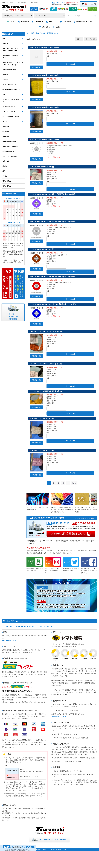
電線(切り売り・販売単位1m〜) (10, 56)
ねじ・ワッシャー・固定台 (11, 116)
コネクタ (5, 43)
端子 (4, 38)
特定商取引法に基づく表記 (82, 21)
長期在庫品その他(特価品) (10, 146)
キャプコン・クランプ (9, 111)
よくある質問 (65, 21)
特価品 (5, 166)
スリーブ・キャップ (9, 106)
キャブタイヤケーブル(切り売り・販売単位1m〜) (10, 49)
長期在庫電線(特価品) (9, 70)
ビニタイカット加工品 (9, 84)
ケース (5, 94)
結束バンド (6, 126)
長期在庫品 (6, 136)
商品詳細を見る (36, 67)
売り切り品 (6, 131)
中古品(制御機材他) (8, 151)
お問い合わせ (44, 27)
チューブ (5, 79)
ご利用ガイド (37, 21)
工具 (4, 171)
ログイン (10, 21)
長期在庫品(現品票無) (9, 141)
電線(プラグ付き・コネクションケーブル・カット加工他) (13, 64)
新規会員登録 (23, 21)
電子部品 (5, 74)
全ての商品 (30, 33)
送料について (51, 21)
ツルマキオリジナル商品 (10, 156)
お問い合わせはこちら (58, 717)
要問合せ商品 (7, 181)
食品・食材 (6, 161)
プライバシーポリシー (45, 627)
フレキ (5, 121)
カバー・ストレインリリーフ (11, 100)
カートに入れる (70, 64)
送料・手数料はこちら (9, 641)
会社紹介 (56, 27)
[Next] (74, 483)
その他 (5, 176)
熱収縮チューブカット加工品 (11, 89)
